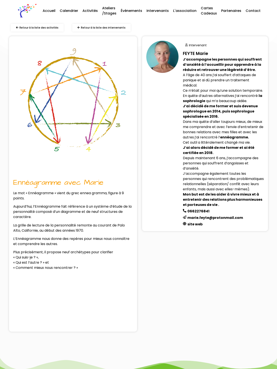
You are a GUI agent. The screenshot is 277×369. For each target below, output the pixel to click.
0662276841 (198, 211)
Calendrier (69, 10)
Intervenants (158, 10)
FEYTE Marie (195, 53)
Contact (253, 10)
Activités (90, 10)
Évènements (131, 10)
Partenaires (231, 10)
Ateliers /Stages (109, 11)
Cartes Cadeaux (209, 11)
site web (195, 224)
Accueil (49, 10)
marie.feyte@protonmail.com (215, 217)
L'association (184, 10)
